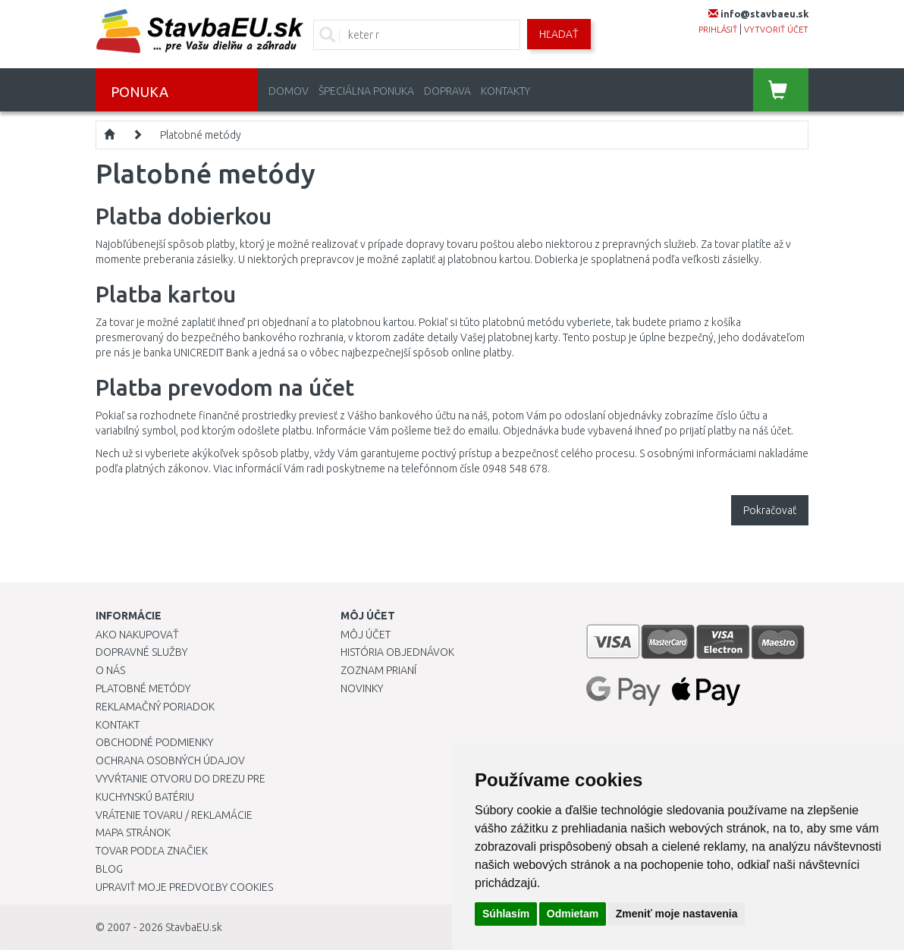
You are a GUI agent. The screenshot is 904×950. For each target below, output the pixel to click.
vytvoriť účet (776, 29)
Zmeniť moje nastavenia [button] (677, 914)
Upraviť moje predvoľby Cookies (184, 887)
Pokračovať (769, 510)
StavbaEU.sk (193, 927)
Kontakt (118, 725)
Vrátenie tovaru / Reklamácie (174, 815)
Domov (288, 91)
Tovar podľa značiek (152, 851)
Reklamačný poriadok (155, 707)
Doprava (447, 91)
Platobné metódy (200, 135)
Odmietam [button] (572, 914)
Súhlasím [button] (505, 914)
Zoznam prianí (378, 670)
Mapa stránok (133, 832)
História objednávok (397, 652)
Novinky (362, 688)
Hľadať (559, 34)
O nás (110, 670)
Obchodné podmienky (154, 742)
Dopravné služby (141, 652)
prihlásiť (717, 29)
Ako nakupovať (137, 635)
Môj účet (366, 635)
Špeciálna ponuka (366, 91)
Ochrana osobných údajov (170, 760)
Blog (109, 869)
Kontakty (505, 91)
